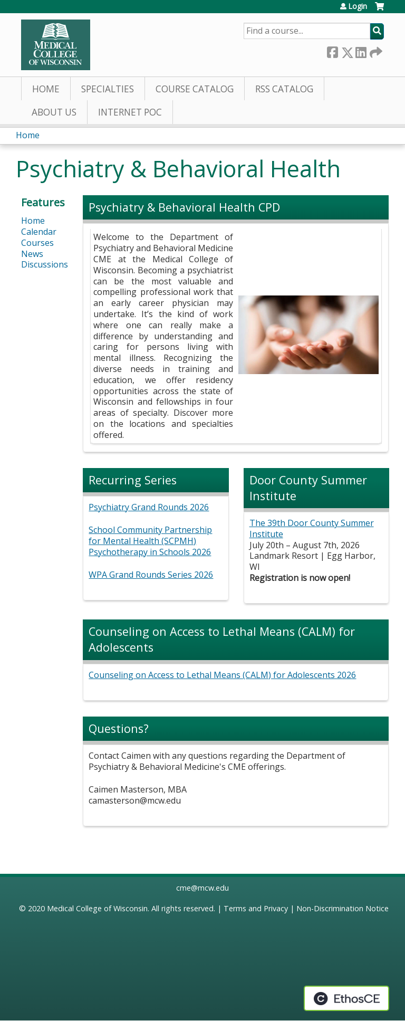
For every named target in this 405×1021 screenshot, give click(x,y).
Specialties (107, 89)
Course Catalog (195, 89)
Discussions (44, 264)
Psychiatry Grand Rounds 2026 (149, 507)
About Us (54, 112)
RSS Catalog (284, 89)
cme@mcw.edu (202, 888)
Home (46, 89)
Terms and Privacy (256, 908)
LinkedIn (360, 50)
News (32, 254)
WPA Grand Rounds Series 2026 (151, 574)
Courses (37, 243)
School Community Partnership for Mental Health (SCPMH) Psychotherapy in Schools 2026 (150, 541)
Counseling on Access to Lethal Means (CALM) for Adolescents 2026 (222, 675)
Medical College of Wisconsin (97, 908)
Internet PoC (130, 112)
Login (357, 6)
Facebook (332, 50)
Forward (375, 50)
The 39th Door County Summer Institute (311, 528)
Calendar (38, 231)
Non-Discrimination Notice (342, 908)
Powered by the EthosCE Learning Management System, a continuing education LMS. (346, 998)
